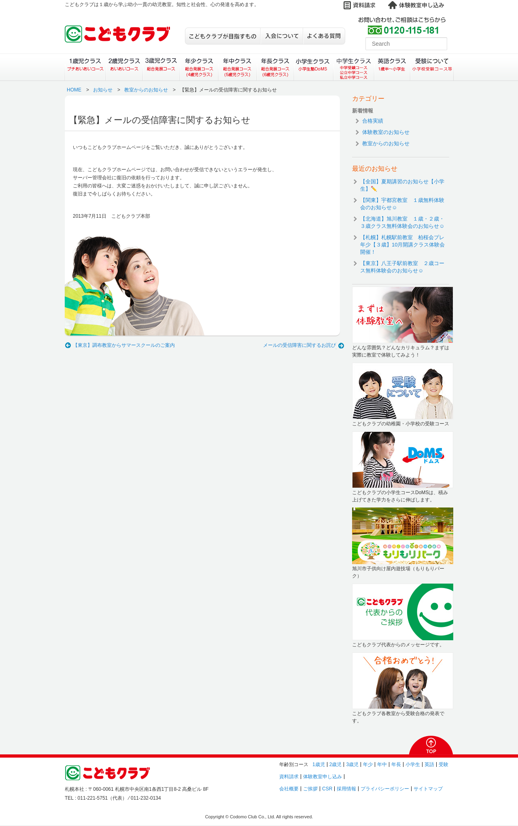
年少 (368, 764)
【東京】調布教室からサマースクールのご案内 (124, 345)
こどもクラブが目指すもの (222, 36)
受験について (432, 67)
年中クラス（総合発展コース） (237, 67)
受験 (443, 764)
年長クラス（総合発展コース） (275, 67)
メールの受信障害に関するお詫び (299, 345)
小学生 (412, 764)
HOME (74, 90)
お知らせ (103, 90)
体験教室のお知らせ (386, 132)
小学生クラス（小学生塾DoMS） (314, 67)
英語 (429, 764)
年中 (382, 764)
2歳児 (335, 764)
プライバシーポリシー (385, 789)
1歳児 (318, 764)
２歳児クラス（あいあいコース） (124, 67)
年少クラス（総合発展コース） (199, 67)
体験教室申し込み (322, 776)
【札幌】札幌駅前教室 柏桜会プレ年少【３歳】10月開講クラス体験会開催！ (402, 244)
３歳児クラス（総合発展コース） (161, 67)
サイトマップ (428, 789)
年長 (396, 764)
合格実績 (372, 121)
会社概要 (289, 789)
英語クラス (392, 67)
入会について (281, 36)
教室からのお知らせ (146, 90)
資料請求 (289, 776)
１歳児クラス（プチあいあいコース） (85, 67)
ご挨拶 (310, 789)
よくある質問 (324, 36)
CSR (327, 789)
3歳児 (352, 764)
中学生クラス (354, 67)
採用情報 (346, 789)
